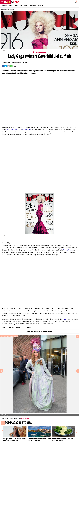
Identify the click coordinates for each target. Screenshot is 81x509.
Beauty (11, 5)
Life (16, 5)
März (64, 319)
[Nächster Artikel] (75, 432)
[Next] (77, 5)
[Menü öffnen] (2, 2)
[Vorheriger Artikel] (3, 432)
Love (21, 5)
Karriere (33, 5)
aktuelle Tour (27, 129)
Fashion (4, 5)
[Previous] (1, 5)
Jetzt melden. (25, 418)
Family (26, 5)
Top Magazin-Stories (18, 423)
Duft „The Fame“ (12, 129)
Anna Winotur (68, 250)
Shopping (40, 5)
